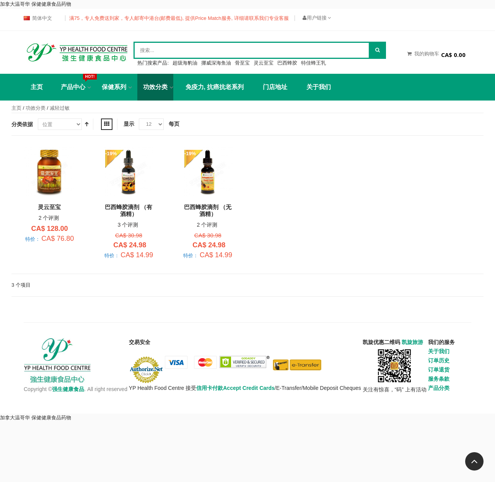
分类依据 (22, 124)
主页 (16, 108)
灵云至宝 (264, 63)
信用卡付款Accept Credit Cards (235, 388)
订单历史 (438, 360)
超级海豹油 (185, 63)
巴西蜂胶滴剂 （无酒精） (207, 210)
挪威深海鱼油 (216, 63)
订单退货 (438, 370)
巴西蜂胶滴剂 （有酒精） (128, 210)
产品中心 (76, 82)
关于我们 (318, 87)
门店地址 (275, 87)
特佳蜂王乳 (313, 63)
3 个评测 (128, 225)
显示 (129, 124)
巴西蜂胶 (287, 63)
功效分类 (155, 87)
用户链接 (317, 18)
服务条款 (438, 379)
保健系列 (114, 87)
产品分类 (438, 388)
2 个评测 (49, 218)
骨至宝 (242, 63)
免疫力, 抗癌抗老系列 (215, 87)
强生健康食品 (68, 389)
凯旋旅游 (412, 342)
